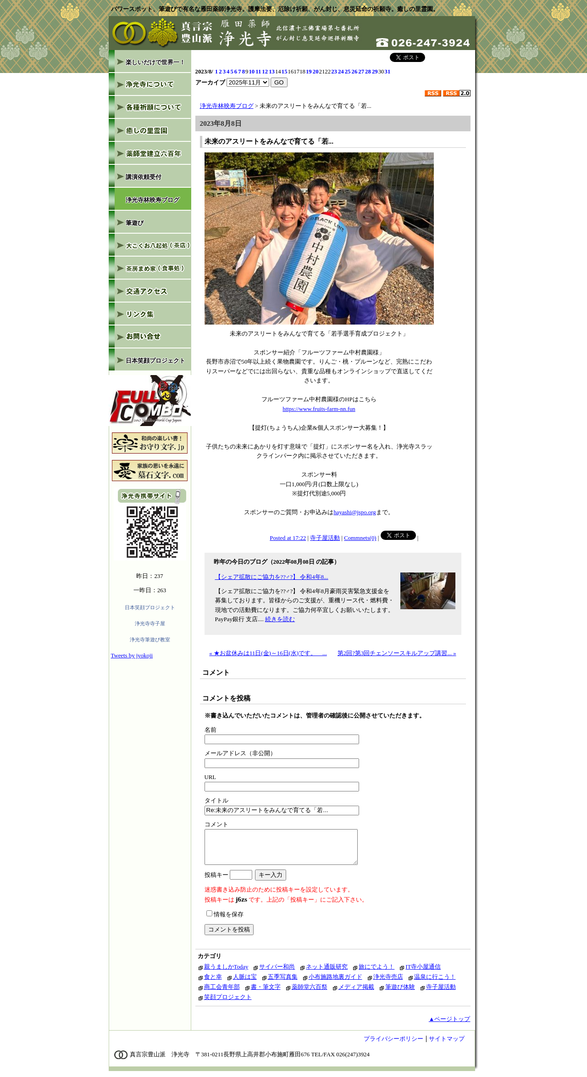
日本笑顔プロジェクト (150, 607)
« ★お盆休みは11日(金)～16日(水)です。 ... (268, 653)
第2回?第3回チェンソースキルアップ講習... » (397, 653)
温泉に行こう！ (435, 982)
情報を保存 (225, 920)
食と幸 (213, 982)
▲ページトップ (450, 1024)
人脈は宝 (245, 982)
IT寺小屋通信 (423, 972)
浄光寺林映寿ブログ (227, 106)
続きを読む (280, 619)
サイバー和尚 (277, 972)
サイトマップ (447, 1044)
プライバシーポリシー (393, 1044)
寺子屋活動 (325, 538)
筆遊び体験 (400, 992)
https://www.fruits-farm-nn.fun (318, 409)
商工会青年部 (222, 992)
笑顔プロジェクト (228, 1002)
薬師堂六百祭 (309, 992)
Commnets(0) (360, 538)
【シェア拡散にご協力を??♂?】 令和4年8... (271, 577)
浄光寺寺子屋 (150, 623)
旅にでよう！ (376, 972)
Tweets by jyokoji (132, 655)
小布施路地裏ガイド (335, 982)
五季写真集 (283, 982)
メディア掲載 (356, 992)
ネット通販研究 (327, 972)
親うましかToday (226, 972)
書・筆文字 (266, 992)
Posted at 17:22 (288, 538)
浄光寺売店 (388, 982)
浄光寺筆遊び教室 (150, 639)
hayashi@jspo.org (354, 512)
